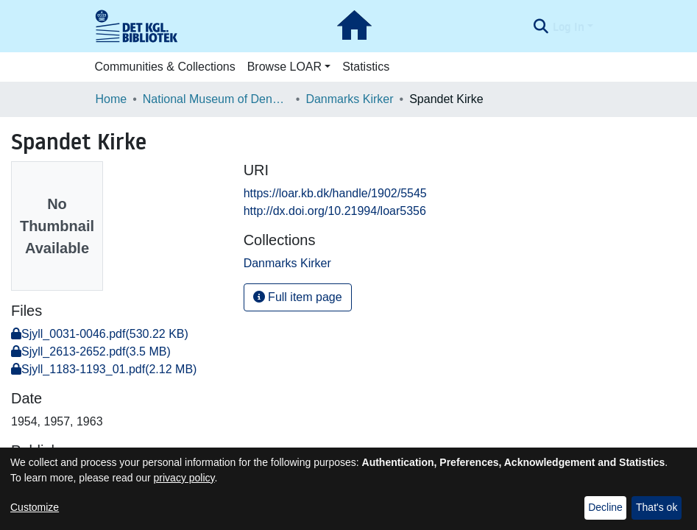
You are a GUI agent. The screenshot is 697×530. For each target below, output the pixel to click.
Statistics (365, 66)
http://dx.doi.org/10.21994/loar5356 (335, 211)
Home (111, 99)
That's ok (656, 507)
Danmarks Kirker (349, 99)
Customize (34, 507)
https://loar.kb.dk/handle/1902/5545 (335, 193)
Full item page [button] (297, 297)
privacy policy (184, 478)
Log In (568, 26)
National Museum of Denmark (216, 99)
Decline (605, 507)
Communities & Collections (165, 66)
